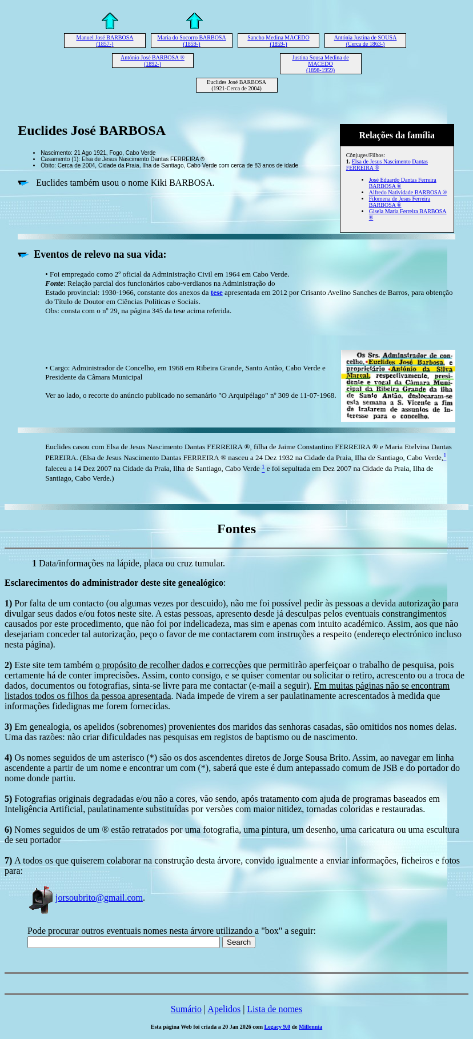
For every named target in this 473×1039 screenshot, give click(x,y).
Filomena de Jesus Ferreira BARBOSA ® (399, 201)
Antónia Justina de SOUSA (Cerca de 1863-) (365, 40)
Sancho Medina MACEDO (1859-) (278, 40)
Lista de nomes (274, 1009)
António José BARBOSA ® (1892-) (153, 60)
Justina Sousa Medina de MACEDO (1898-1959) (320, 63)
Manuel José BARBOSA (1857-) (104, 40)
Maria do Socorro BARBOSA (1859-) (191, 40)
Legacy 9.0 (277, 1027)
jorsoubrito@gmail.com (85, 897)
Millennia (310, 1027)
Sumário (186, 1009)
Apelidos (223, 1009)
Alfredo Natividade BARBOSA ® (408, 192)
